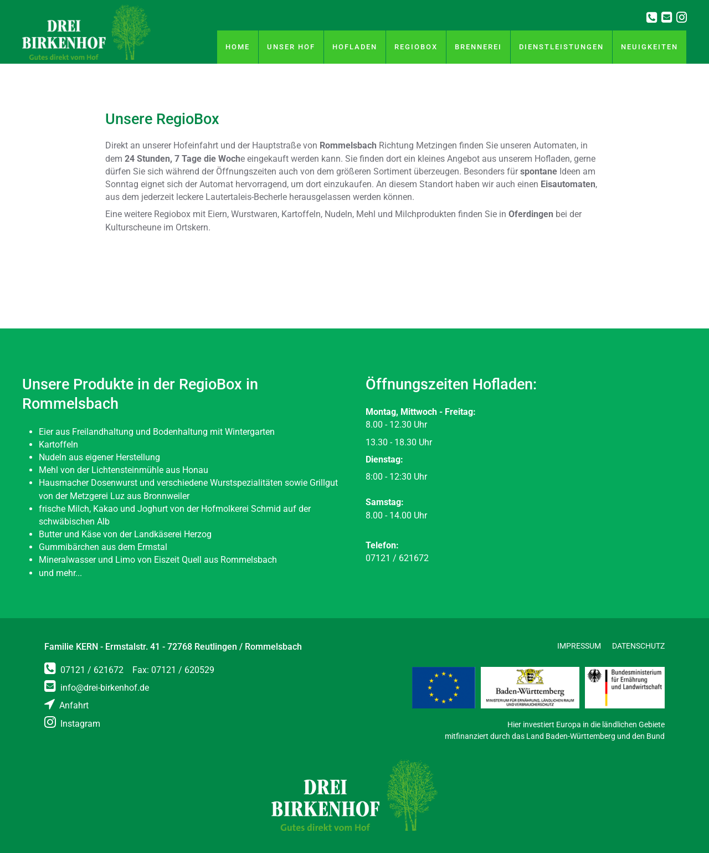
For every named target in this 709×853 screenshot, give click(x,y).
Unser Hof (291, 47)
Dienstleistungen (561, 47)
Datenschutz (638, 645)
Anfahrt (66, 705)
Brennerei (478, 47)
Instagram (72, 723)
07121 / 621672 (84, 670)
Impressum (579, 645)
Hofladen (354, 47)
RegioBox (416, 47)
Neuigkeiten (649, 47)
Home (237, 47)
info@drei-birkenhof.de (96, 687)
